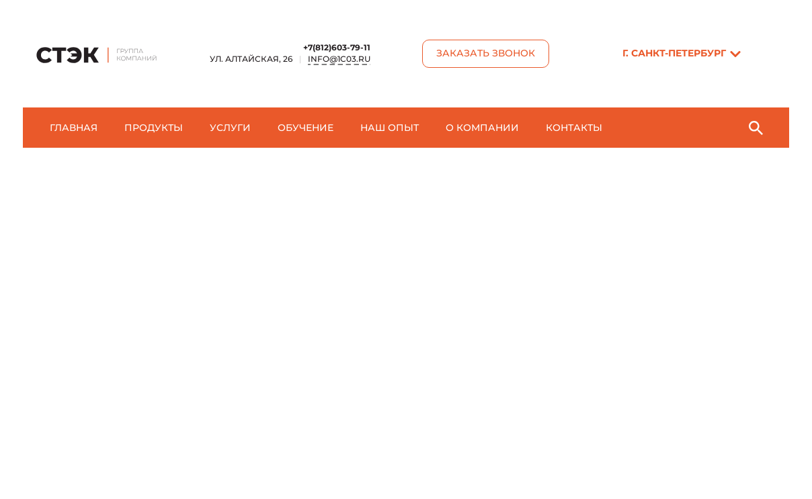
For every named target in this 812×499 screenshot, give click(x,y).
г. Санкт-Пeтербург (674, 53)
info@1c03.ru (339, 59)
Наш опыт (389, 128)
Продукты (153, 128)
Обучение (305, 128)
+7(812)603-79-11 (336, 47)
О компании (482, 128)
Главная (73, 128)
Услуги (230, 128)
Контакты (574, 128)
